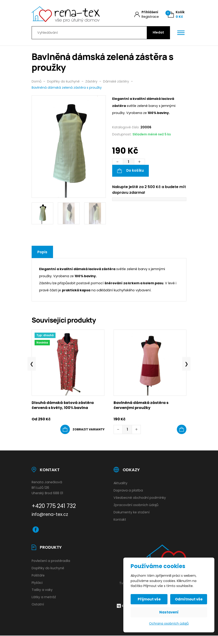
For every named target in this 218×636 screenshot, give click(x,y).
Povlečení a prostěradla (51, 560)
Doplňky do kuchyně (48, 568)
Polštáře (38, 575)
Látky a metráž (44, 597)
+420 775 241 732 (54, 506)
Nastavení (169, 612)
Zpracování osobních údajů (136, 505)
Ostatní (38, 604)
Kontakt (120, 519)
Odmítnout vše (189, 599)
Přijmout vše (149, 599)
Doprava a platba (128, 490)
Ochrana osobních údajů (169, 623)
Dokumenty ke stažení (132, 512)
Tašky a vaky (42, 589)
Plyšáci (37, 582)
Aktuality (120, 483)
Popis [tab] (42, 252)
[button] (181, 429)
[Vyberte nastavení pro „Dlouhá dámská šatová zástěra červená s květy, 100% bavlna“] (82, 429)
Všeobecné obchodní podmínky (140, 497)
